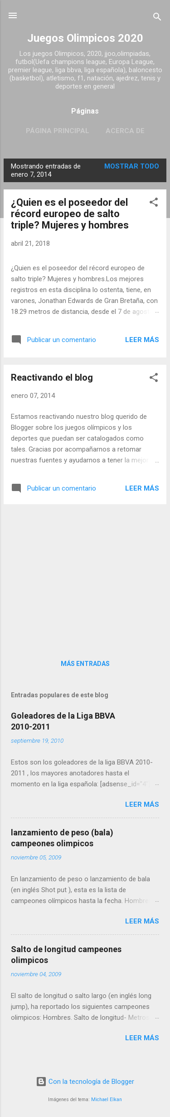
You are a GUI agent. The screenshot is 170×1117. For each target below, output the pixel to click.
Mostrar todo (131, 166)
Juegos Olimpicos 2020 (85, 38)
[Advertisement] (85, 575)
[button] (153, 204)
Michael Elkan (106, 1099)
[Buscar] (157, 18)
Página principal (57, 131)
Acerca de (125, 131)
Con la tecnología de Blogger (85, 1081)
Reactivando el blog (52, 377)
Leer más (142, 340)
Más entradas (85, 663)
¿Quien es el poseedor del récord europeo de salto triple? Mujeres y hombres (70, 214)
